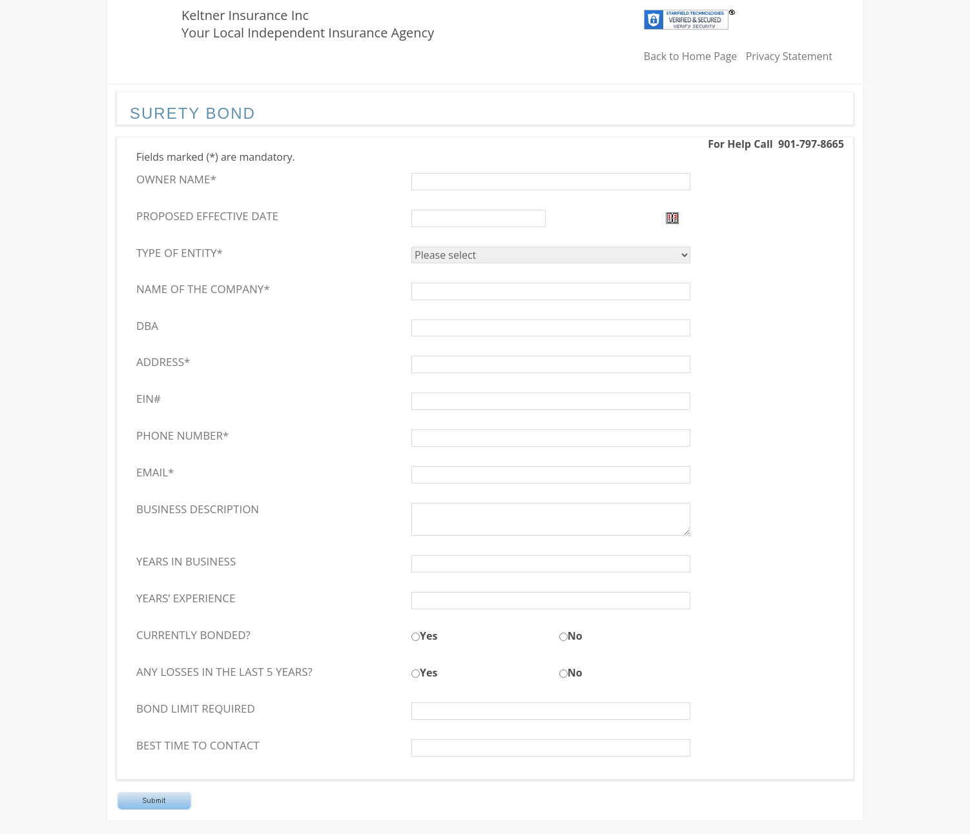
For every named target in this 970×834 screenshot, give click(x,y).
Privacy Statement (789, 56)
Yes (428, 636)
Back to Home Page (691, 56)
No (575, 636)
